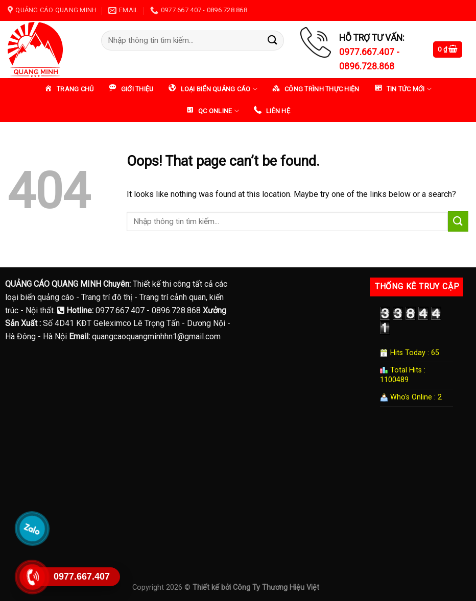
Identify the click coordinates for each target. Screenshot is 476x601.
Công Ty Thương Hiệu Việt (276, 587)
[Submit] (273, 41)
